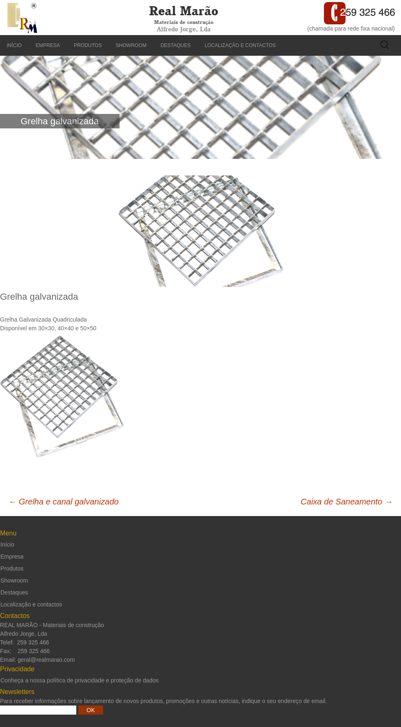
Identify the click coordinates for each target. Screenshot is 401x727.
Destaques (175, 45)
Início (14, 45)
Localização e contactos (240, 45)
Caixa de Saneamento (347, 501)
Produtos (88, 45)
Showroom (131, 45)
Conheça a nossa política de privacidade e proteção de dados (79, 680)
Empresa (48, 45)
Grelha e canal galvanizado (63, 501)
